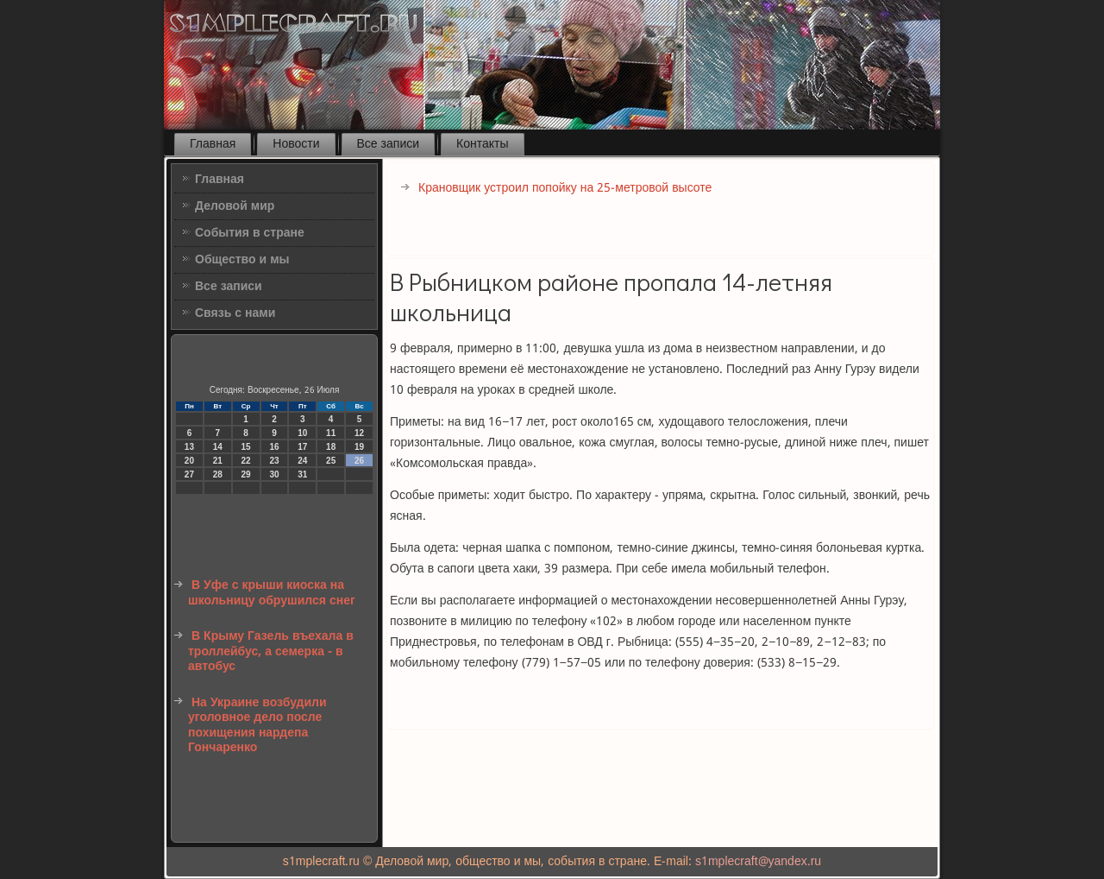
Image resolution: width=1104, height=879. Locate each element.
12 (359, 433)
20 (189, 460)
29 (246, 474)
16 (274, 447)
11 (331, 433)
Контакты (482, 144)
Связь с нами (235, 313)
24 (302, 460)
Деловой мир (234, 206)
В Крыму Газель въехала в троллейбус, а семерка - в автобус (271, 651)
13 (189, 447)
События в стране (249, 233)
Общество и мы (242, 260)
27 (189, 474)
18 (331, 447)
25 (331, 460)
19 (359, 447)
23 (274, 460)
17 (302, 447)
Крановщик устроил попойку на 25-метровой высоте (565, 188)
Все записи (388, 144)
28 (218, 474)
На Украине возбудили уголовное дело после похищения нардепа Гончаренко (257, 725)
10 (302, 433)
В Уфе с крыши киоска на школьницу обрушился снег (271, 593)
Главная (212, 144)
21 (218, 460)
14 (218, 447)
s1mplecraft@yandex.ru (758, 861)
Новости (296, 144)
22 (246, 460)
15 (246, 447)
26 (359, 460)
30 (274, 474)
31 (302, 474)
